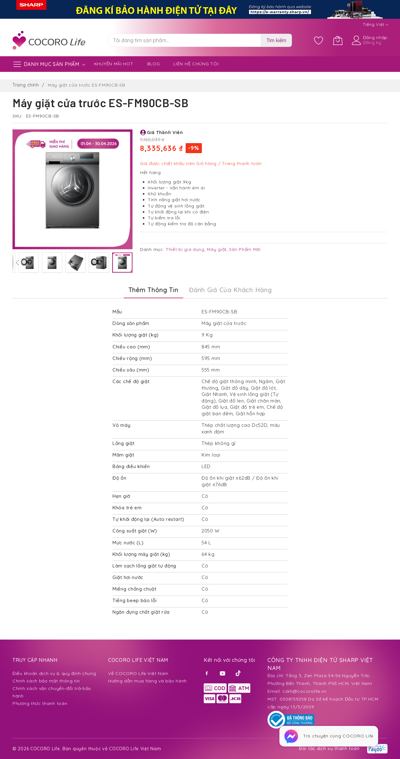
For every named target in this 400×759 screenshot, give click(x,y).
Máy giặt (217, 249)
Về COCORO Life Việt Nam (138, 673)
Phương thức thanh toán (39, 703)
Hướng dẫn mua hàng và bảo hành (147, 681)
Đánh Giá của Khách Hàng (230, 290)
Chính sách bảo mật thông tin (46, 681)
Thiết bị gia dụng (185, 249)
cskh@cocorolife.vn (304, 691)
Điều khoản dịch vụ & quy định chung (54, 673)
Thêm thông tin (153, 290)
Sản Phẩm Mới (244, 249)
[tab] (153, 290)
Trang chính (25, 85)
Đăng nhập (375, 37)
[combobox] (184, 40)
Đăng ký (372, 42)
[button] (17, 262)
